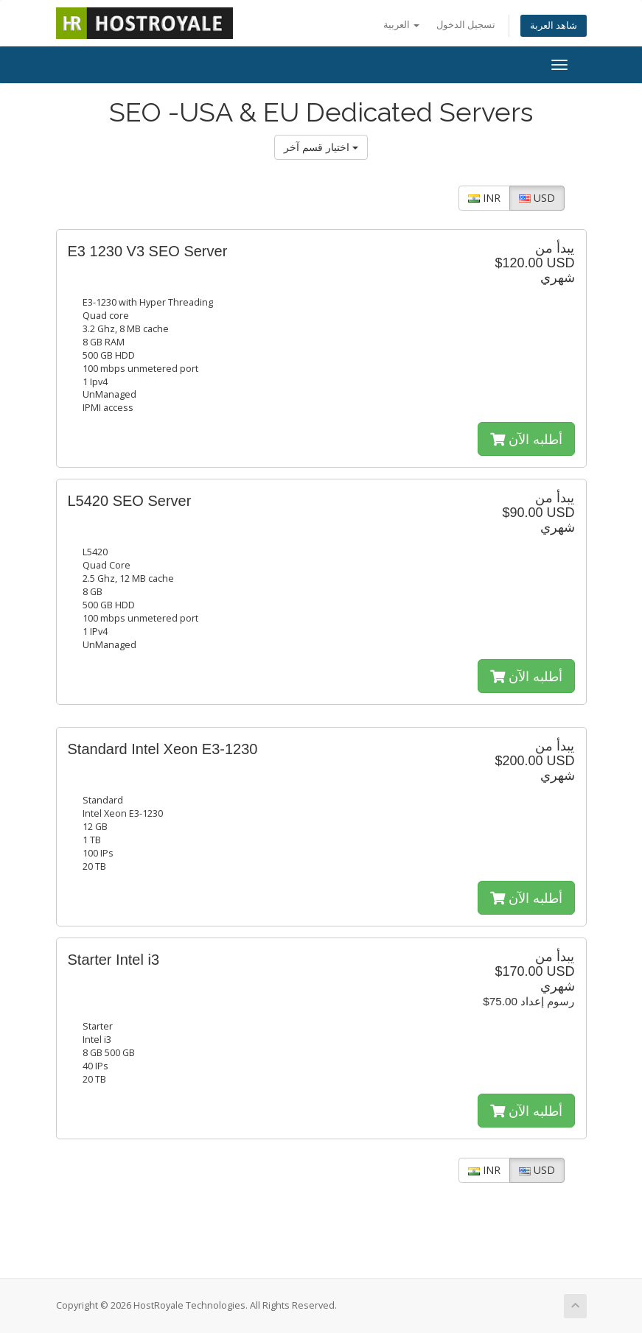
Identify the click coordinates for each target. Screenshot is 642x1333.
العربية (401, 24)
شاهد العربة (553, 25)
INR (484, 198)
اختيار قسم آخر (321, 147)
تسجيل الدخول (465, 24)
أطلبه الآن (526, 439)
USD (537, 198)
